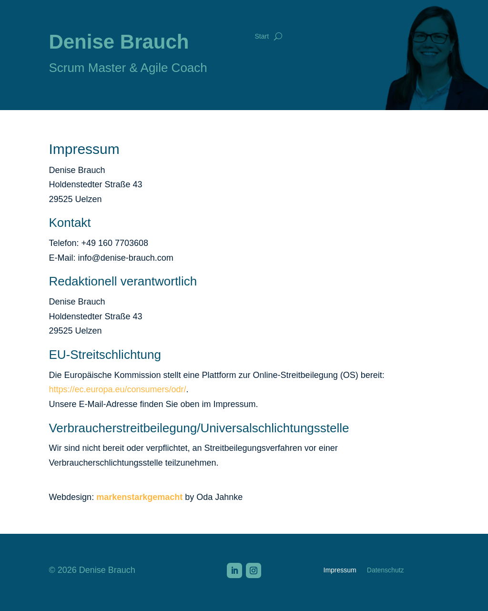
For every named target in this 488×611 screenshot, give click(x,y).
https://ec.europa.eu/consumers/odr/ (117, 389)
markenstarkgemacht (139, 497)
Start (262, 36)
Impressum (340, 570)
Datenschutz (385, 570)
